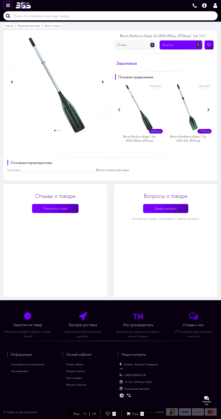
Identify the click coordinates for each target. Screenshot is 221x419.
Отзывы (136, 45)
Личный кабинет (75, 364)
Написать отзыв (55, 208)
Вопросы (181, 45)
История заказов (75, 371)
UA (94, 414)
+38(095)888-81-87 (133, 375)
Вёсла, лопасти (53, 25)
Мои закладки (74, 377)
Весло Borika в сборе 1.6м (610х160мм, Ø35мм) (139, 139)
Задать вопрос (165, 208)
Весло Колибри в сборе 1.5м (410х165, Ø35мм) (188, 139)
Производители (19, 371)
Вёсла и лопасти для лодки (112, 170)
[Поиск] (6, 15)
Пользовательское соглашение (27, 364)
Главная (9, 25)
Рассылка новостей (76, 384)
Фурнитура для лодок (29, 25)
